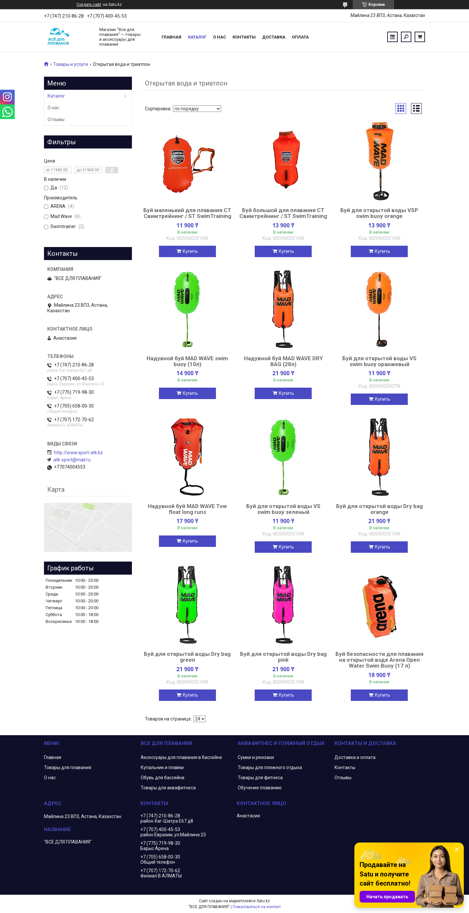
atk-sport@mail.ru (72, 459)
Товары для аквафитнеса (168, 787)
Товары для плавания (67, 767)
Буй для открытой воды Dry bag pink (283, 657)
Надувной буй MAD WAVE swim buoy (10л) (187, 361)
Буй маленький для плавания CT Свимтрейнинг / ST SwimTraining (187, 213)
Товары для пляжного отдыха (270, 767)
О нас (219, 37)
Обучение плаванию (260, 787)
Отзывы (56, 119)
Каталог (197, 37)
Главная (171, 37)
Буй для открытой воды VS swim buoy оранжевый (379, 361)
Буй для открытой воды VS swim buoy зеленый (283, 509)
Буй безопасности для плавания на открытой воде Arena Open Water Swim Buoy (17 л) (379, 660)
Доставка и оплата (355, 757)
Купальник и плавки (162, 767)
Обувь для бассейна (162, 777)
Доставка (273, 37)
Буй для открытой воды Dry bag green (187, 657)
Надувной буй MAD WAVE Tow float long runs (187, 509)
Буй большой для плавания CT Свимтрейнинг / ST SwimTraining (283, 213)
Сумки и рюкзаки (256, 757)
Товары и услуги (70, 64)
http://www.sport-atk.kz (78, 452)
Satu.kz (263, 901)
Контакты (244, 37)
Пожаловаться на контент (257, 907)
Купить (190, 251)
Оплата (300, 37)
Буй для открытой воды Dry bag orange (379, 509)
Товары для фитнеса (260, 777)
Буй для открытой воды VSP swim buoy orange (379, 213)
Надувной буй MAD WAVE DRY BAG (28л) (283, 361)
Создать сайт (89, 4)
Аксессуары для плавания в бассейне (181, 757)
